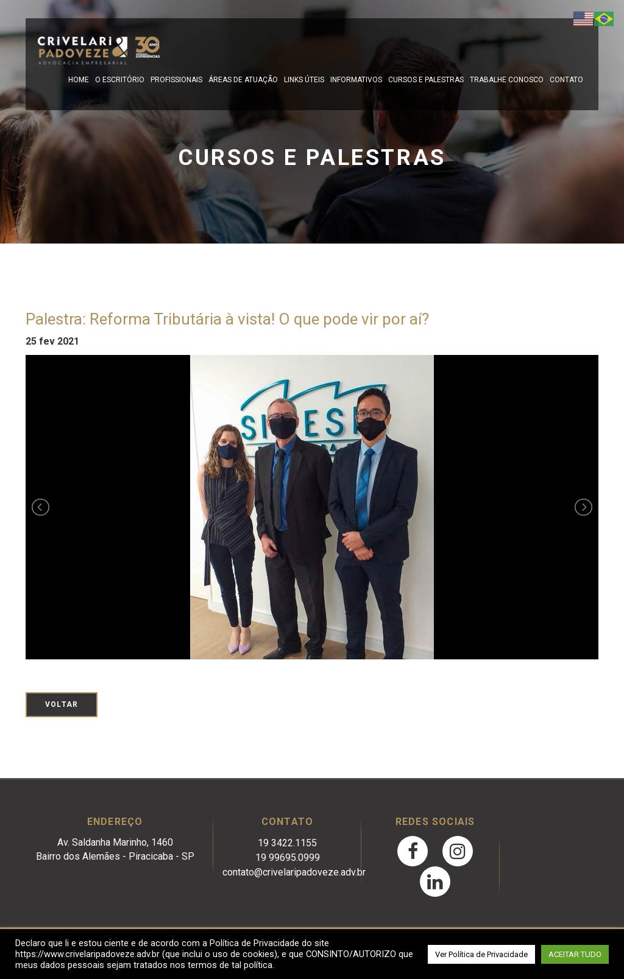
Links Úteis (304, 79)
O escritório (119, 79)
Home (78, 79)
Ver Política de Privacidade (481, 954)
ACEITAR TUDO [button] (574, 954)
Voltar (61, 704)
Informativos (356, 79)
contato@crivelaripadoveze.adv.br (294, 872)
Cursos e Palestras (426, 79)
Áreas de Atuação (243, 79)
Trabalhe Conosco (507, 79)
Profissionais (176, 79)
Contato (566, 79)
